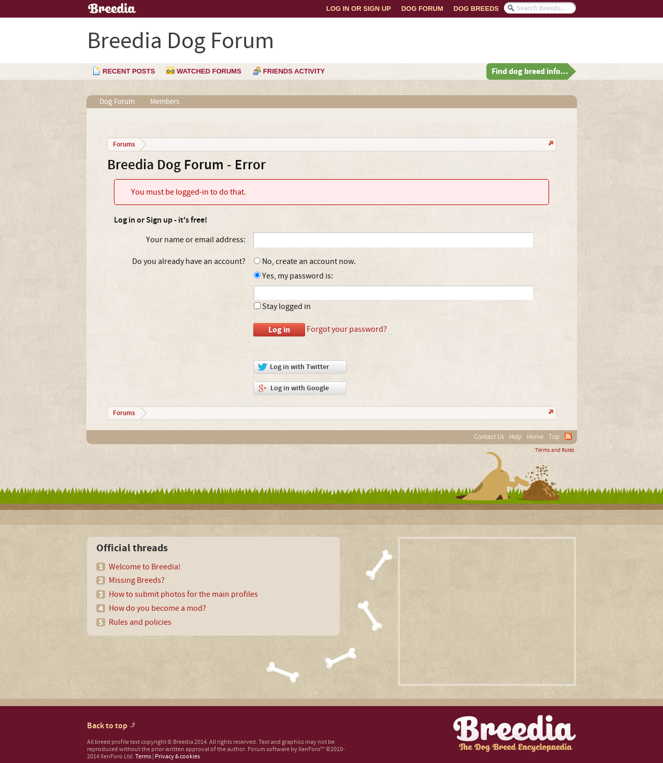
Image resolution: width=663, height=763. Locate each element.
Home (535, 437)
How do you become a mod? (157, 608)
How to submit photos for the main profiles (183, 594)
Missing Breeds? (137, 580)
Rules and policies (140, 622)
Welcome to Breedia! (145, 567)
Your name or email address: (196, 239)
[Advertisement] (487, 611)
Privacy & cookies (177, 756)
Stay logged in (282, 306)
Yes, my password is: (293, 276)
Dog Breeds (476, 8)
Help (515, 437)
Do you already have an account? (189, 261)
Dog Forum (422, 8)
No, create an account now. (305, 261)
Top (554, 437)
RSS (568, 436)
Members (164, 102)
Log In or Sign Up (358, 8)
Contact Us (489, 437)
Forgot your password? (347, 329)
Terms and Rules (554, 450)
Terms (143, 756)
